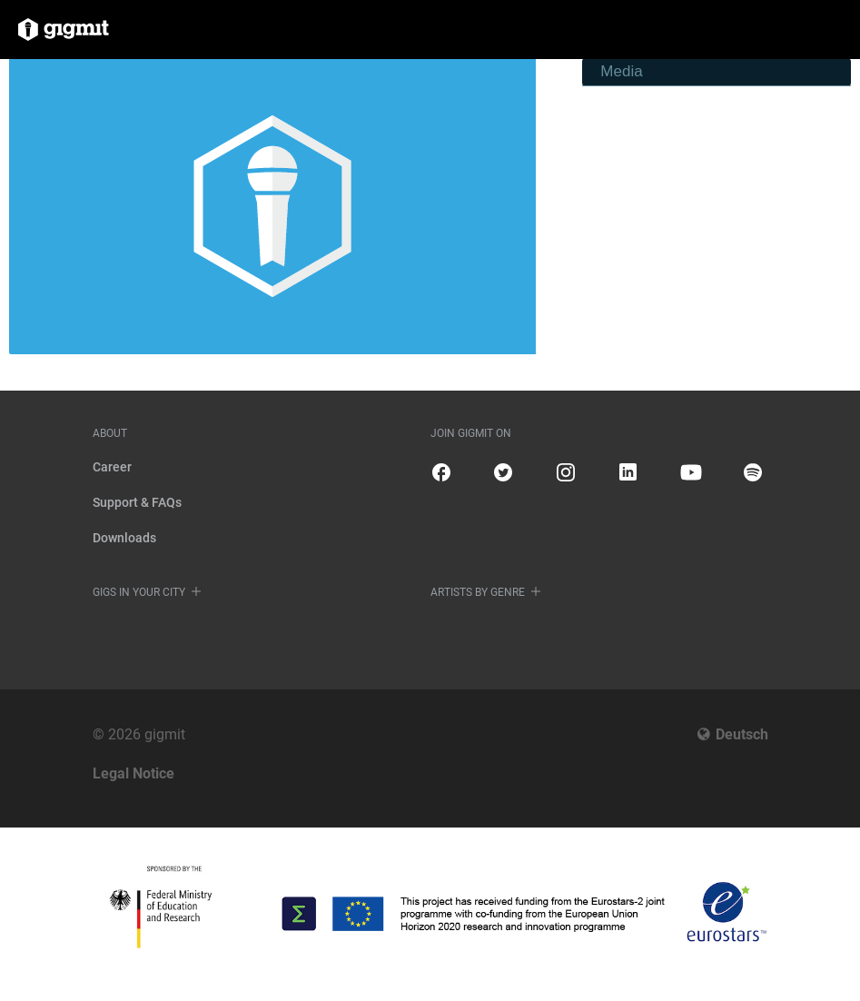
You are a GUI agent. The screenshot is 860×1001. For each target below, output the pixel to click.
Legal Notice (133, 773)
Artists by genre (477, 592)
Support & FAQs (137, 502)
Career (112, 467)
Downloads (124, 537)
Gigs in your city (139, 592)
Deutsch (742, 734)
